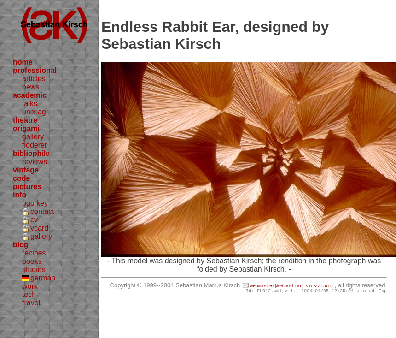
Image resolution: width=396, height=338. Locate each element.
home (23, 62)
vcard (39, 228)
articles (34, 79)
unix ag (34, 112)
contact (42, 211)
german (42, 278)
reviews (34, 162)
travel (31, 303)
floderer (34, 145)
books (32, 261)
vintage (26, 170)
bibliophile (31, 153)
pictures (27, 186)
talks (29, 103)
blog (21, 245)
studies (34, 269)
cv (34, 220)
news (30, 87)
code (21, 178)
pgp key (35, 203)
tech (29, 294)
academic (30, 95)
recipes (34, 253)
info (19, 195)
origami (26, 128)
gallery (33, 137)
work (30, 286)
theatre (25, 120)
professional (35, 70)
